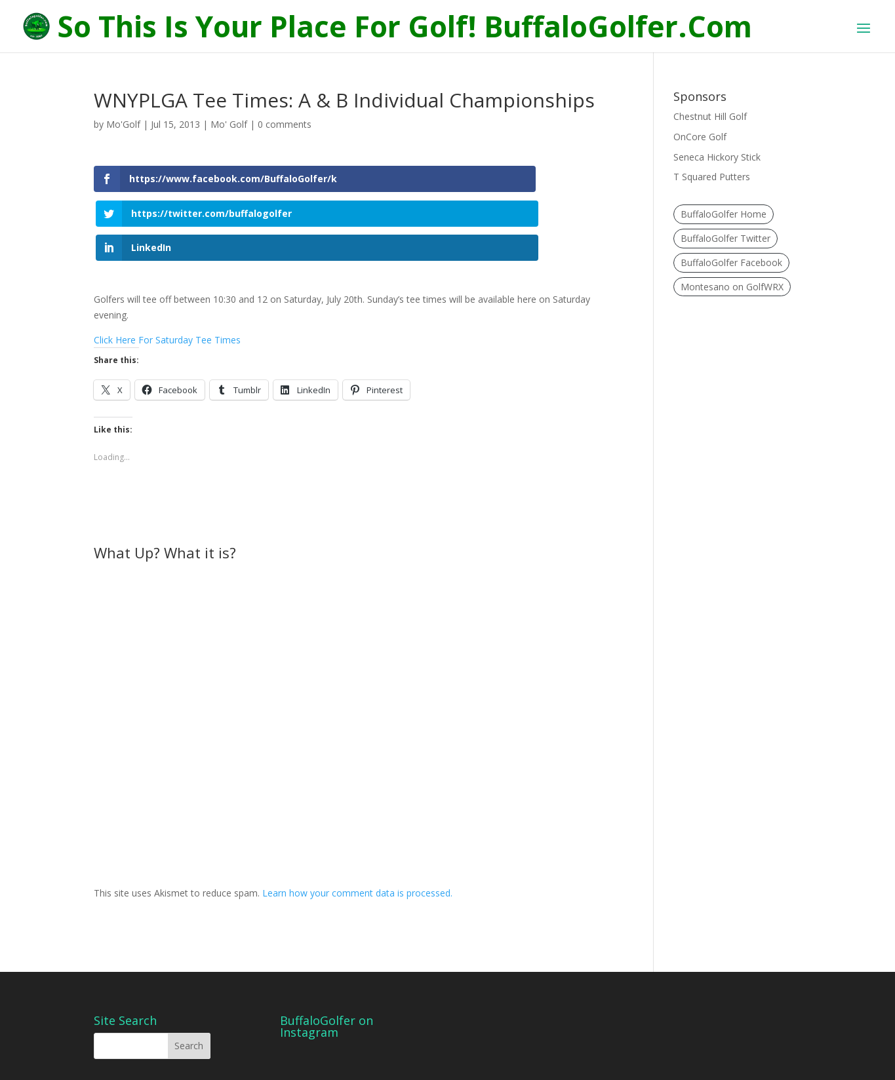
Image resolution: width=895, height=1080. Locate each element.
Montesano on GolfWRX (732, 286)
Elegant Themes (188, 1062)
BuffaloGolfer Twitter (725, 238)
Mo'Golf (123, 124)
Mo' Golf (228, 124)
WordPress (316, 1062)
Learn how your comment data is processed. (357, 840)
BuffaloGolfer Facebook (731, 262)
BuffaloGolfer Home (723, 214)
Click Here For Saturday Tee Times (167, 286)
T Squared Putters (711, 176)
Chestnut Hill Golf (710, 116)
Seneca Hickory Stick (717, 157)
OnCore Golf (699, 136)
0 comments (284, 124)
